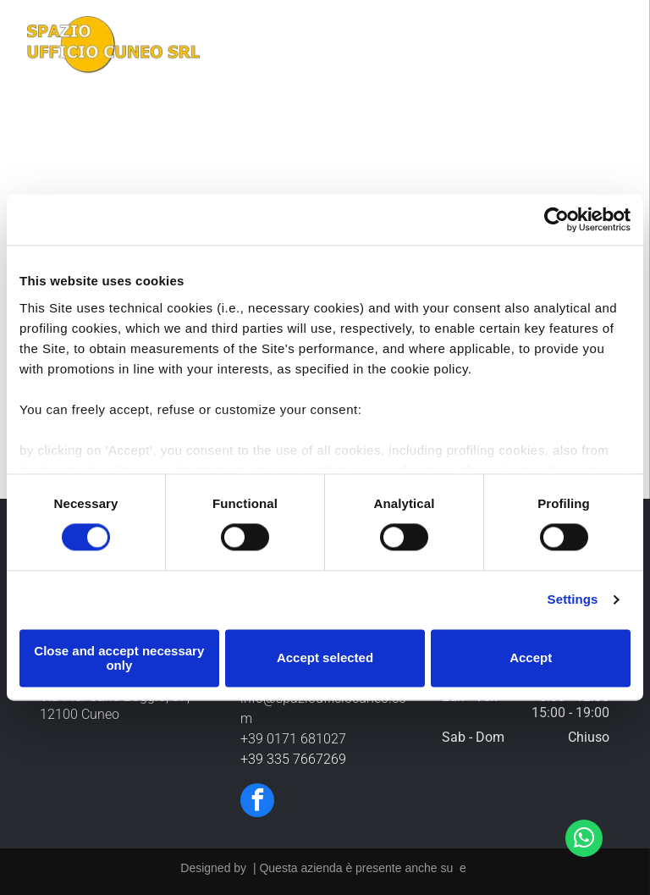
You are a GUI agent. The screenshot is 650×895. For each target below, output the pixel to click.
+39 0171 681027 (293, 739)
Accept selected (325, 657)
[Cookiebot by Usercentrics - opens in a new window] (556, 220)
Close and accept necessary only (119, 658)
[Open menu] (611, 47)
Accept (531, 657)
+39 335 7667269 (293, 759)
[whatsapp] (584, 840)
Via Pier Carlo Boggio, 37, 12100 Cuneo (115, 705)
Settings (573, 599)
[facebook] (257, 802)
